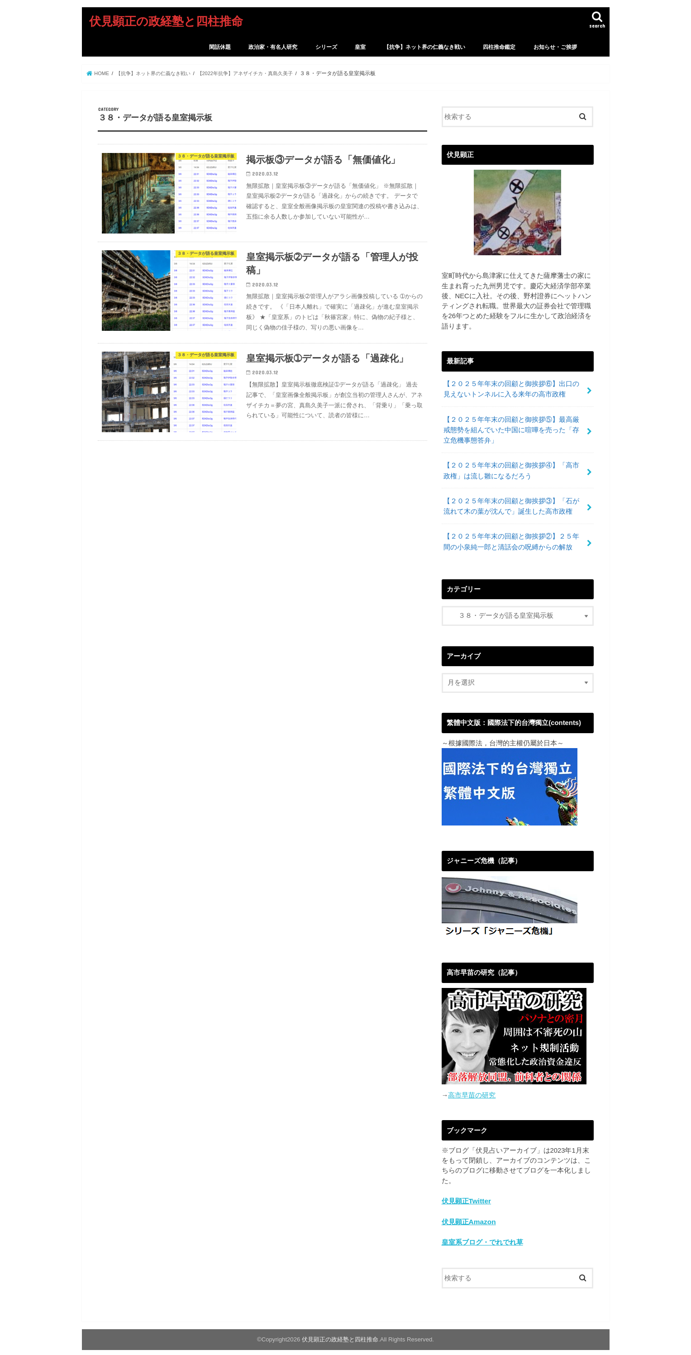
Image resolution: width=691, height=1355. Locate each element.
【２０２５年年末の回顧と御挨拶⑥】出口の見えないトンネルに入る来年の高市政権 (511, 388)
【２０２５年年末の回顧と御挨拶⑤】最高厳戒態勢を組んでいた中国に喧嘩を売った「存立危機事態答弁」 (511, 427)
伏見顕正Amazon (468, 1212)
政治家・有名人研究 (272, 47)
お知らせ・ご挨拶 (555, 47)
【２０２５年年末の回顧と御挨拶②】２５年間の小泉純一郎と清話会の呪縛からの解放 (511, 534)
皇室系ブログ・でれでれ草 (482, 1232)
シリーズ (326, 47)
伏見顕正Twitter (466, 1192)
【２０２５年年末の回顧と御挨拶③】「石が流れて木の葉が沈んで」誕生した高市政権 (511, 500)
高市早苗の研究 (472, 1086)
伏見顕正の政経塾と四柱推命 (166, 21)
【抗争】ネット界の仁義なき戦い (424, 47)
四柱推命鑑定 (499, 47)
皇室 (360, 47)
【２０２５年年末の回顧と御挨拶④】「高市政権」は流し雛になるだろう (511, 466)
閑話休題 (220, 47)
